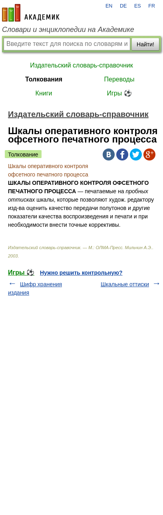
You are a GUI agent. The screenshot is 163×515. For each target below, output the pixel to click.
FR (151, 6)
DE (123, 6)
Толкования (43, 79)
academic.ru (31, 13)
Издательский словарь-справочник (81, 65)
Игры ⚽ (119, 93)
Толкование (23, 154)
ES (137, 6)
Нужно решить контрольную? (81, 272)
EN (109, 6)
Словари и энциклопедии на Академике (68, 30)
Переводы (119, 79)
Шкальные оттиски (125, 284)
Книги (44, 93)
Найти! (145, 44)
